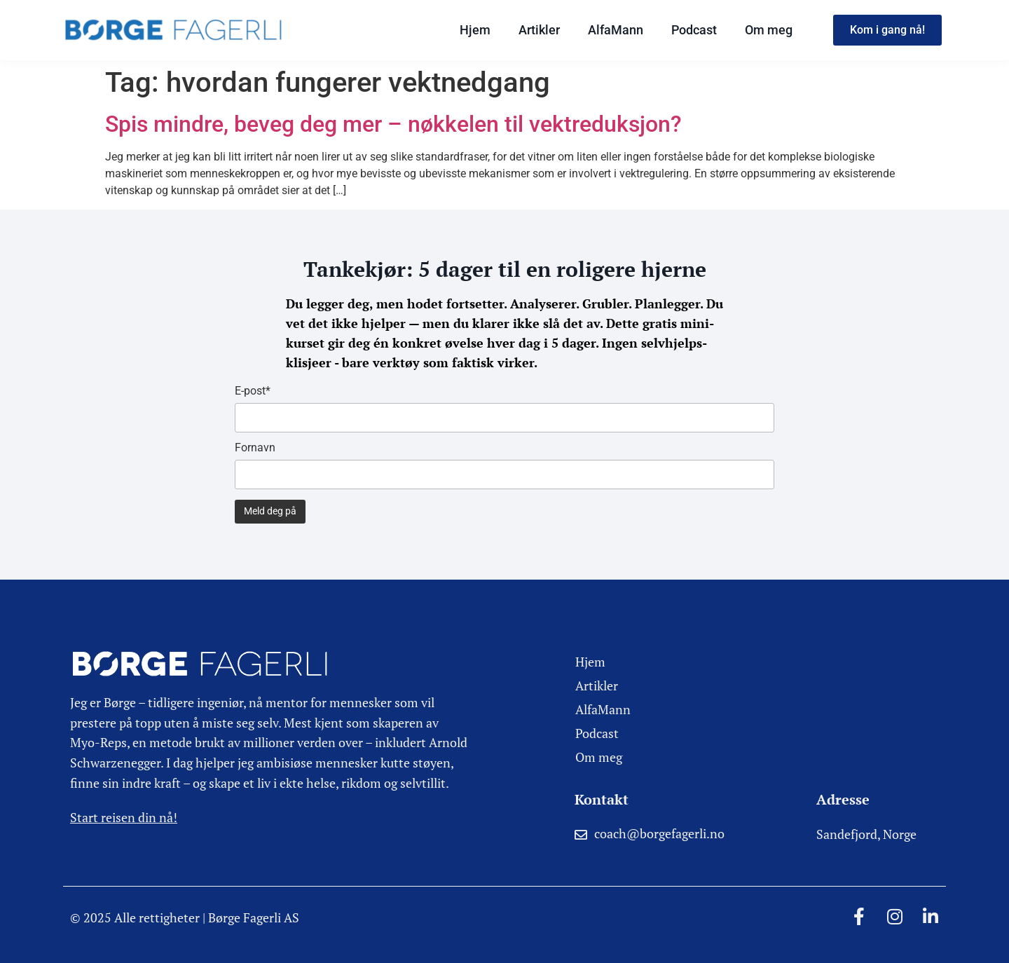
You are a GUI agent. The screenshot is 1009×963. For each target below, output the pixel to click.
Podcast (694, 29)
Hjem (475, 29)
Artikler (539, 29)
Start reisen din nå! (123, 817)
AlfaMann (615, 29)
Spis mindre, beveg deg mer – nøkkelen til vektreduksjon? (393, 124)
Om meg (768, 29)
